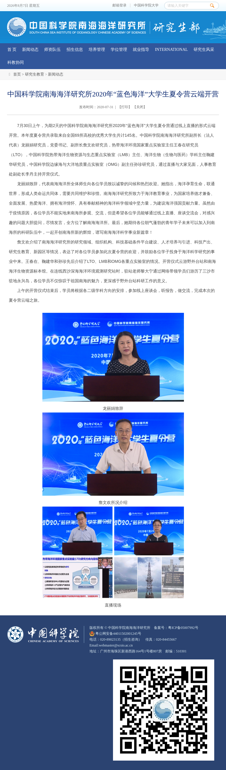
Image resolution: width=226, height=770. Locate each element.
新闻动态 (30, 49)
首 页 (12, 49)
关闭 (139, 107)
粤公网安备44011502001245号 (115, 634)
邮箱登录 (119, 5)
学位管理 (119, 49)
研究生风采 (204, 49)
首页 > (19, 74)
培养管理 (97, 49)
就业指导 (141, 49)
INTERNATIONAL (171, 49)
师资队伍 (52, 49)
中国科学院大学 (146, 5)
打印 (124, 107)
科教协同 (15, 62)
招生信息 (75, 49)
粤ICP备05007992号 (183, 628)
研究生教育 (34, 74)
